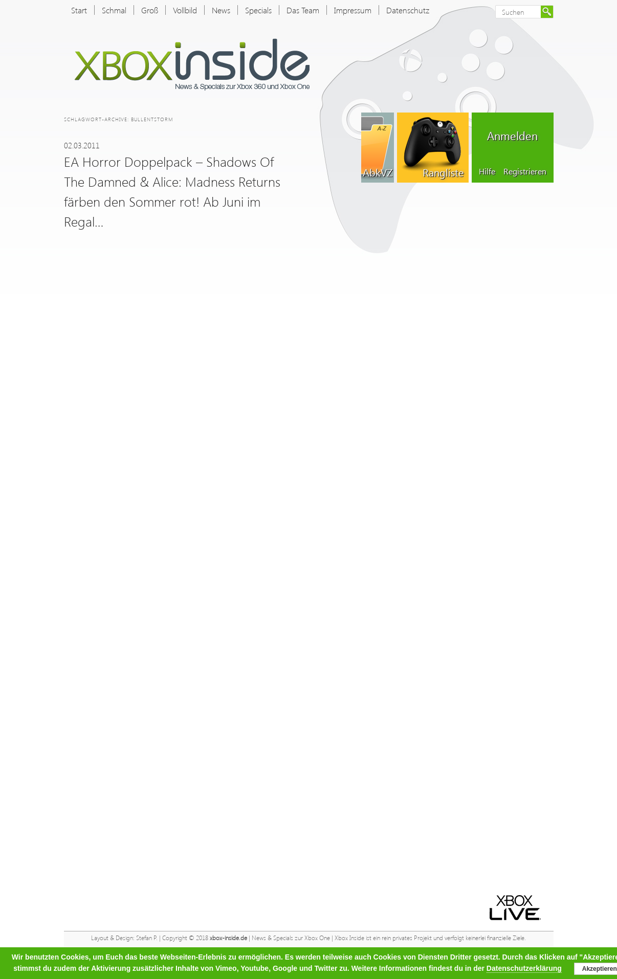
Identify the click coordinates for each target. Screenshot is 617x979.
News (221, 10)
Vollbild (185, 10)
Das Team (303, 10)
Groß (149, 10)
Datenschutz (407, 10)
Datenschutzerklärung (524, 968)
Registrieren (524, 171)
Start (79, 10)
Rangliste (443, 172)
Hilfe (487, 171)
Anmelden (512, 135)
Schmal (114, 10)
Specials (258, 10)
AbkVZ (377, 172)
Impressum (352, 10)
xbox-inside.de (228, 938)
